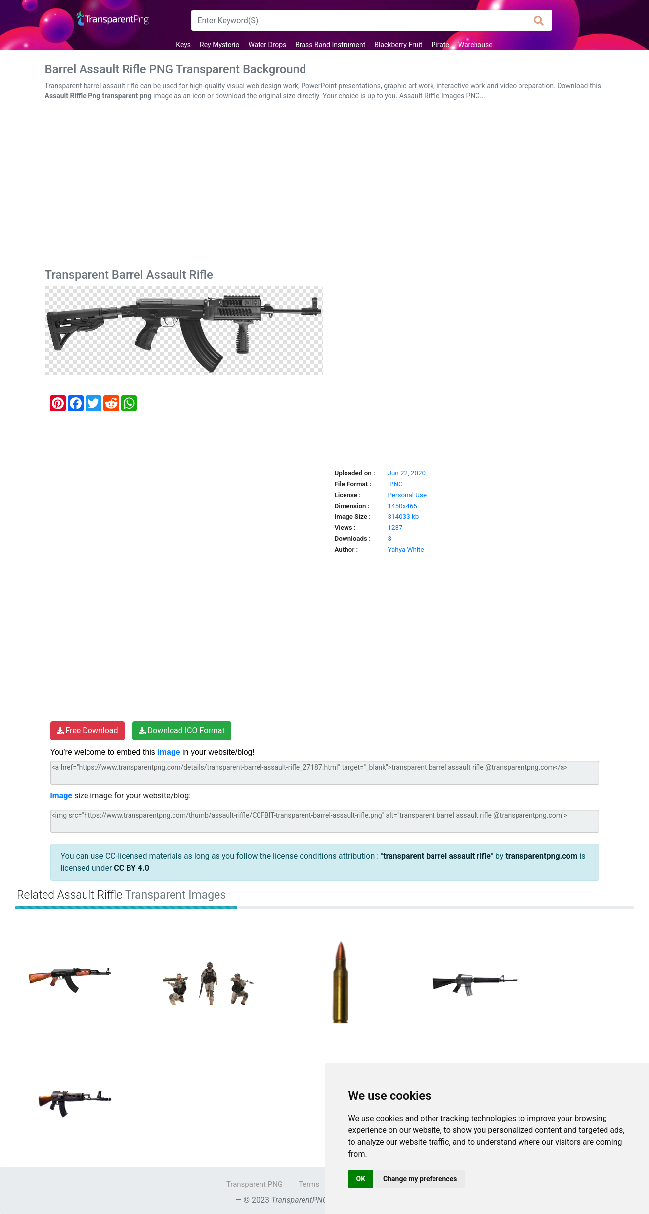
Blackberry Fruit (398, 44)
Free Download (87, 730)
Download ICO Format (182, 730)
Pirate (440, 44)
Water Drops (267, 44)
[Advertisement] (325, 186)
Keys (183, 44)
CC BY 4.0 (131, 868)
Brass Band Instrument (330, 44)
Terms (309, 1184)
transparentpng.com (541, 856)
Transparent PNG (254, 1184)
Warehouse (475, 44)
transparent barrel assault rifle (437, 856)
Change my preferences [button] (420, 1179)
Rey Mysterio (219, 44)
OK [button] (361, 1179)
